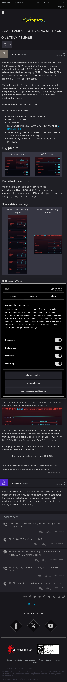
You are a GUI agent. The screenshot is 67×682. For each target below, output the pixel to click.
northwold (16, 483)
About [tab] (53, 296)
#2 (60, 483)
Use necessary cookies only (33, 391)
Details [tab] (33, 296)
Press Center (33, 662)
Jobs (28, 2)
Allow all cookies (33, 375)
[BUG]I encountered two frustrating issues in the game (35, 583)
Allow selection (33, 383)
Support (46, 2)
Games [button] (18, 2)
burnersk (15, 54)
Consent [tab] (13, 296)
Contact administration (15, 660)
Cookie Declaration (53, 660)
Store (36, 2)
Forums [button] (6, 2)
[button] (3, 12)
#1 (60, 54)
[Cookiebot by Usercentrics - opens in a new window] (51, 289)
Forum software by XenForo (21, 679)
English (33, 604)
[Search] (5, 44)
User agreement (30, 660)
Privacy (41, 660)
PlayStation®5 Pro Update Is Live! (25, 539)
